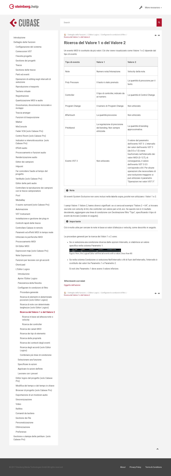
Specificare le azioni (27, 364)
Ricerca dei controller (32, 324)
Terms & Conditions (153, 467)
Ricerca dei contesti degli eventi (35, 343)
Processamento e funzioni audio (31, 152)
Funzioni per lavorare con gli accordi (32, 260)
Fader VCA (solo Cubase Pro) (29, 131)
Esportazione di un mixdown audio (32, 395)
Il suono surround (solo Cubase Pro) (32, 204)
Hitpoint (19, 166)
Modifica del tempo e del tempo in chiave (35, 385)
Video (18, 404)
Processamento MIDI (26, 241)
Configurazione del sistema (28, 47)
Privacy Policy (135, 467)
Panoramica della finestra (29, 283)
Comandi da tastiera (25, 413)
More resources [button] (150, 7)
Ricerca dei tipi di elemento (32, 333)
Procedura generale (29, 292)
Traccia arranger (23, 113)
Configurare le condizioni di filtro (113, 35)
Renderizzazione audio (26, 157)
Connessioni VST (24, 51)
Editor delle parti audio (26, 183)
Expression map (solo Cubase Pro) (32, 251)
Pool (18, 195)
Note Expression (23, 255)
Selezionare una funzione (29, 359)
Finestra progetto (24, 56)
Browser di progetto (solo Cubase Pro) (34, 390)
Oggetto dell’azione (72, 285)
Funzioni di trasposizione (27, 117)
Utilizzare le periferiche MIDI (29, 237)
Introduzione (19, 37)
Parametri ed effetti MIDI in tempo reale (34, 232)
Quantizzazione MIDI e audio (29, 100)
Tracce (19, 65)
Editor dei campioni (25, 162)
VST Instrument (23, 214)
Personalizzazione (24, 422)
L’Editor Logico (93, 35)
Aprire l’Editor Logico (27, 278)
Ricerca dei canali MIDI (30, 329)
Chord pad (20, 264)
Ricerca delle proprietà (30, 338)
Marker (19, 122)
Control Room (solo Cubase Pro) (31, 136)
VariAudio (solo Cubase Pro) (29, 178)
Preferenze (21, 432)
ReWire (19, 409)
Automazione (22, 209)
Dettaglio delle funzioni (77, 35)
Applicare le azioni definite (30, 369)
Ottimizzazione (23, 427)
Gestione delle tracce (26, 70)
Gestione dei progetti (25, 60)
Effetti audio (21, 148)
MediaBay (20, 200)
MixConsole (21, 126)
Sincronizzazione (24, 399)
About (123, 467)
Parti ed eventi (22, 74)
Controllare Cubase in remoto (29, 228)
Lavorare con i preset (28, 373)
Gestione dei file (23, 418)
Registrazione (22, 96)
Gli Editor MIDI (22, 246)
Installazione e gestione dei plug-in (32, 218)
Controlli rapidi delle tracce (28, 223)
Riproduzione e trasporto (27, 86)
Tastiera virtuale (23, 91)
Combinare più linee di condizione (36, 355)
